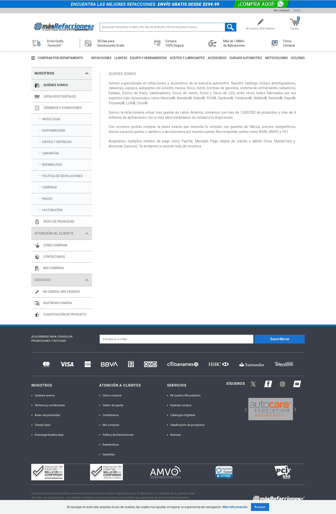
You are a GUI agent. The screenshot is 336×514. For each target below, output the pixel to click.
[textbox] (168, 27)
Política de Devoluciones (118, 434)
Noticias (175, 434)
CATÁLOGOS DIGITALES (59, 96)
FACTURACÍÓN (52, 210)
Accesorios (217, 58)
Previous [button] (244, 409)
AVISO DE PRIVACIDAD (58, 221)
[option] (270, 409)
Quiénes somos (45, 395)
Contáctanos (111, 415)
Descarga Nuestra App (49, 434)
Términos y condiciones (50, 405)
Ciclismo (298, 58)
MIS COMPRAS (53, 268)
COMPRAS (49, 187)
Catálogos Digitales (182, 415)
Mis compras (281, 10)
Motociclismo (276, 58)
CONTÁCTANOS (54, 256)
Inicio (297, 10)
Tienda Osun (42, 425)
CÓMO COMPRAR (55, 245)
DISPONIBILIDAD (53, 130)
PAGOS (47, 198)
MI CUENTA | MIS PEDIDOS (61, 291)
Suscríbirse (279, 339)
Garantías (109, 454)
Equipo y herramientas (148, 58)
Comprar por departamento (60, 58)
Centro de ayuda (113, 405)
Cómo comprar (112, 395)
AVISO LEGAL (51, 119)
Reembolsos (111, 444)
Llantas (121, 58)
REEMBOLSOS (52, 164)
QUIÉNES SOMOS (55, 85)
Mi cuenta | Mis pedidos (185, 395)
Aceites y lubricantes (187, 58)
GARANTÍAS (50, 153)
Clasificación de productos (187, 425)
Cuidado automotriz (245, 58)
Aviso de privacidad (47, 415)
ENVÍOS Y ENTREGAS (57, 142)
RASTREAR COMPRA (57, 303)
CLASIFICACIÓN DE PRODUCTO (64, 314)
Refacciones (101, 58)
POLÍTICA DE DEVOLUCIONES (62, 176)
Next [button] (294, 409)
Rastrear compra (180, 405)
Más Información (235, 507)
